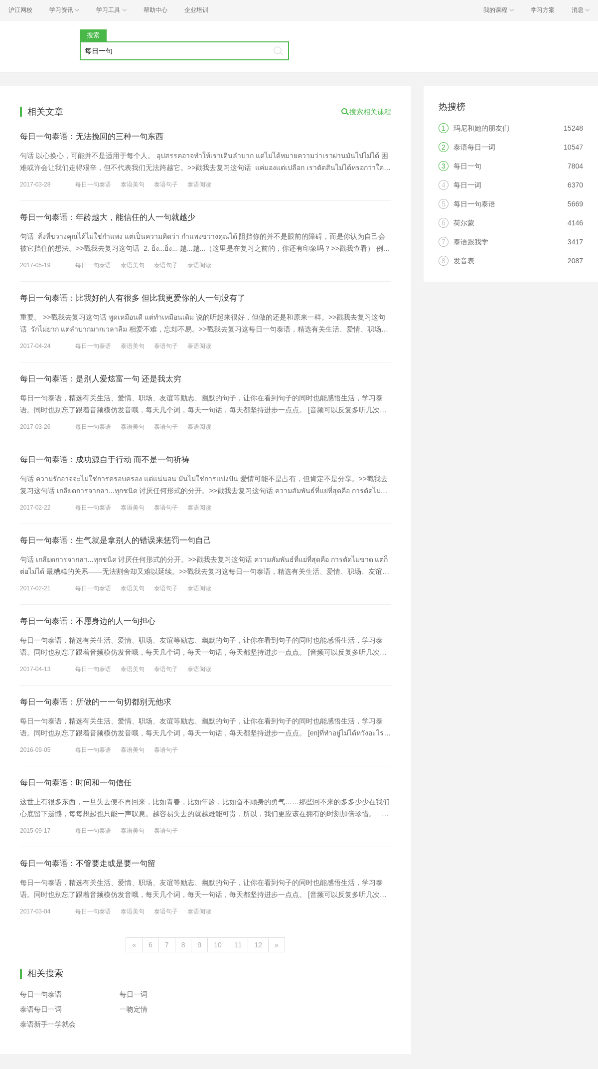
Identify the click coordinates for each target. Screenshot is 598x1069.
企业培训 (196, 9)
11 (238, 945)
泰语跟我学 (470, 242)
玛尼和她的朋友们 (481, 128)
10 (218, 945)
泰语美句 (133, 184)
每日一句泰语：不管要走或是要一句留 (87, 863)
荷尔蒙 (463, 223)
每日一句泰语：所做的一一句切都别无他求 (95, 702)
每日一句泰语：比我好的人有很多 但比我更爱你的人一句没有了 (132, 298)
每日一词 (134, 994)
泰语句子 (166, 184)
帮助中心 (155, 9)
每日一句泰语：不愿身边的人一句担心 (87, 621)
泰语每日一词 (41, 1009)
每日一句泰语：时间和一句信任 (76, 782)
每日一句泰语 (93, 184)
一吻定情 (134, 1009)
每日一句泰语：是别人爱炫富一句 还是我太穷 (100, 378)
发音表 (463, 261)
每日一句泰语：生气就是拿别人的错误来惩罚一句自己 (115, 540)
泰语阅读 (199, 184)
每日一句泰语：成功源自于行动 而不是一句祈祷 (104, 459)
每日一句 (467, 166)
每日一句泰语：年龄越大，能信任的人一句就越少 (107, 217)
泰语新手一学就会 (48, 1024)
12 (258, 945)
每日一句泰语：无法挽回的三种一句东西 (91, 136)
